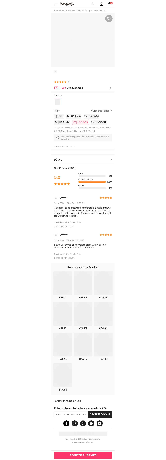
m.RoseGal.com (69, 3)
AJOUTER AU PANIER (83, 455)
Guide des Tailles (100, 111)
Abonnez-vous (100, 414)
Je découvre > (86, 88)
